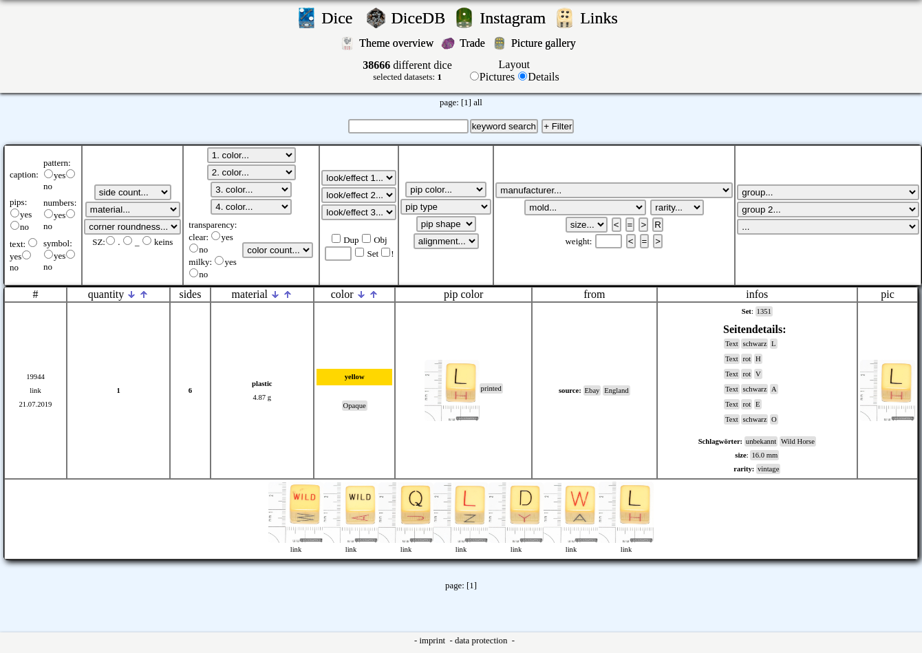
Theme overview (397, 43)
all (477, 102)
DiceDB (421, 18)
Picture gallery (546, 43)
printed (491, 388)
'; (132, 192)
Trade (474, 43)
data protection (482, 640)
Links (603, 18)
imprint (433, 640)
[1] (466, 102)
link (35, 390)
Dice (341, 18)
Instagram (515, 18)
